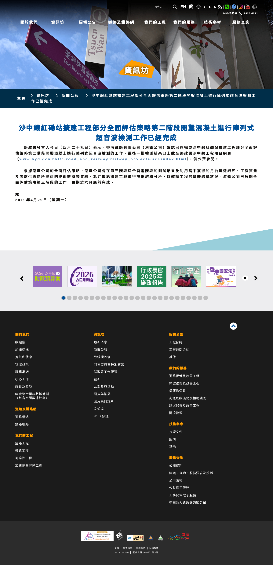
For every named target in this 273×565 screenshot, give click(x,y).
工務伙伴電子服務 (182, 495)
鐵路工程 (22, 451)
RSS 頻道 (101, 416)
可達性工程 (23, 458)
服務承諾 (22, 372)
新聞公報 (70, 96)
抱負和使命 (23, 357)
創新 (97, 379)
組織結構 (22, 350)
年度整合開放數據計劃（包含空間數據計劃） (32, 396)
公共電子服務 (179, 488)
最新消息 (100, 342)
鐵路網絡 (22, 424)
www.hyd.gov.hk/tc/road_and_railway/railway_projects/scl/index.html (103, 159)
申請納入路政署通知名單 (187, 503)
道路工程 (22, 443)
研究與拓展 (102, 394)
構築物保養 (177, 391)
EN (183, 7)
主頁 (21, 98)
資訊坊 (57, 22)
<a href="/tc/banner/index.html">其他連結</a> (136, 280)
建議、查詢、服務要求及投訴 (191, 473)
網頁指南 (127, 548)
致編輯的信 (102, 357)
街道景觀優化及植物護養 (187, 398)
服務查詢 (241, 22)
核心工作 (22, 379)
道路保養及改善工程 (184, 376)
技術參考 (212, 22)
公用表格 (176, 480)
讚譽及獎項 (23, 386)
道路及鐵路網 (121, 22)
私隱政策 (153, 548)
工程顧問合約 (179, 350)
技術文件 (176, 432)
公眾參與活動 (104, 386)
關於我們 (29, 22)
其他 (172, 357)
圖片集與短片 (104, 401)
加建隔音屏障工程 (28, 465)
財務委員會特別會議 (109, 364)
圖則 (172, 439)
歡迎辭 (20, 342)
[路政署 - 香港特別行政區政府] (72, 9)
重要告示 (140, 548)
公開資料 (176, 466)
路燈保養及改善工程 (184, 405)
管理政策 (22, 364)
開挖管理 (176, 413)
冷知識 (99, 409)
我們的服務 (184, 22)
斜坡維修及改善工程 (184, 383)
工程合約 (176, 342)
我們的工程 (155, 22)
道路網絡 (22, 417)
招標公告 (87, 22)
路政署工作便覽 (106, 372)
